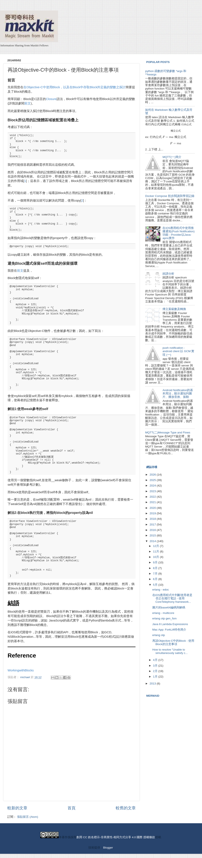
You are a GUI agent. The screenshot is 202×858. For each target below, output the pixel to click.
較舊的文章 (126, 808)
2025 (153, 480)
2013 (153, 683)
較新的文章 (17, 808)
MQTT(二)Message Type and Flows (167, 432)
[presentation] (186, 124)
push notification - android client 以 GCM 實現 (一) (178, 351)
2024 (153, 485)
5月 (155, 584)
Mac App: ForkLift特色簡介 (169, 629)
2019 (153, 513)
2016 (153, 530)
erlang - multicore (163, 613)
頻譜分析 (168, 273)
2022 (153, 496)
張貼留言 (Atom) (27, 816)
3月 (155, 665)
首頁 (72, 808)
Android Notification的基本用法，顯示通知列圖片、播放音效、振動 (177, 393)
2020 (153, 507)
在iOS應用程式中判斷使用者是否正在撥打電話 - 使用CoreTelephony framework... (172, 598)
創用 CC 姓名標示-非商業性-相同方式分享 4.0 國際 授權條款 (115, 837)
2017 (153, 524)
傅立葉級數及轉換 (174, 309)
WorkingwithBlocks (21, 670)
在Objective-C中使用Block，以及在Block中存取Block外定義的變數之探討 (74, 87)
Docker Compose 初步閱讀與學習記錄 (169, 196)
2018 (153, 518)
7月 (155, 573)
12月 (156, 546)
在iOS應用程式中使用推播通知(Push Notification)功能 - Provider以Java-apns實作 (178, 233)
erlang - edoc (160, 589)
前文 (27, 103)
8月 (155, 568)
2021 (153, 502)
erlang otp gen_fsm (164, 618)
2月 (155, 671)
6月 (155, 579)
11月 (156, 551)
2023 (153, 491)
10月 (156, 557)
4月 (155, 660)
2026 (153, 474)
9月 (155, 562)
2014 (153, 541)
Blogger (108, 847)
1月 (155, 676)
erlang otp (158, 635)
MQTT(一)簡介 (171, 157)
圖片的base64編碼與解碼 (168, 607)
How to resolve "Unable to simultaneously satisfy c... (170, 651)
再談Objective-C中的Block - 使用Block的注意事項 (173, 642)
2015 (153, 535)
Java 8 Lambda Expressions (170, 624)
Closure (51, 99)
